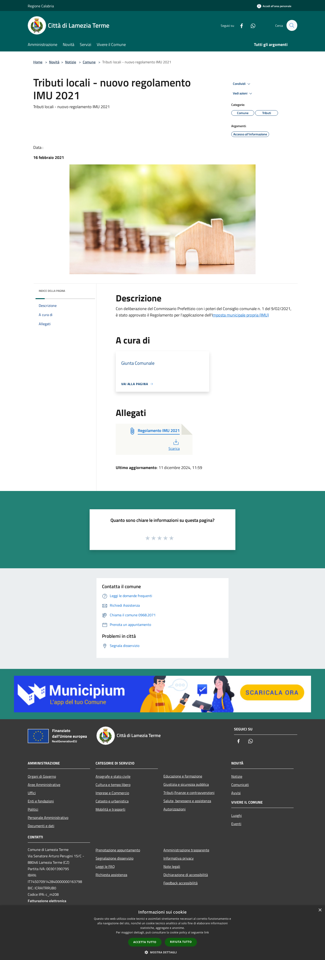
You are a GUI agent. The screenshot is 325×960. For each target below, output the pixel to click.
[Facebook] (239, 25)
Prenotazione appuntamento (118, 850)
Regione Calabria (41, 6)
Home (37, 62)
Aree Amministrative (44, 784)
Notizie (70, 62)
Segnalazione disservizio (114, 858)
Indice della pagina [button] (52, 291)
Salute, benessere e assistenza (187, 801)
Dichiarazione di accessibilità (185, 874)
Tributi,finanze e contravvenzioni (189, 792)
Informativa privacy (178, 858)
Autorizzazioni (174, 809)
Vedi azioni (243, 93)
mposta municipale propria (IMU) (241, 315)
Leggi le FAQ (105, 866)
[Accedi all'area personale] (274, 6)
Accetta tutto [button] (144, 942)
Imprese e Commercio (112, 793)
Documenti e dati (41, 826)
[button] (162, 952)
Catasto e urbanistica (112, 801)
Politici (33, 809)
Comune (89, 62)
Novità (54, 62)
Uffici (32, 793)
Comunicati (240, 784)
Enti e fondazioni (41, 801)
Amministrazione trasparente (186, 850)
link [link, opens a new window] (206, 932)
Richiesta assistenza (111, 874)
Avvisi (236, 793)
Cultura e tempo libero (113, 784)
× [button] (320, 910)
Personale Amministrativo (48, 817)
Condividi (242, 84)
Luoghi (236, 815)
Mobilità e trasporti (110, 809)
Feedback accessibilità (180, 883)
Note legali (171, 866)
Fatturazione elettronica (47, 901)
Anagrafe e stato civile (113, 776)
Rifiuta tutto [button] (181, 942)
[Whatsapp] (251, 25)
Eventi (236, 823)
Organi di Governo (42, 776)
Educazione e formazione (182, 776)
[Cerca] (291, 25)
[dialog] (162, 932)
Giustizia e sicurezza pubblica (186, 784)
